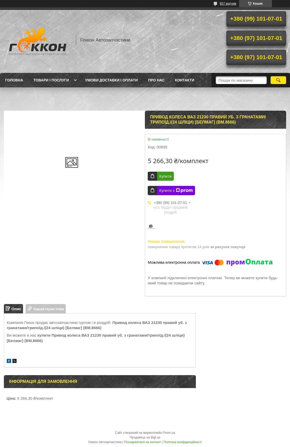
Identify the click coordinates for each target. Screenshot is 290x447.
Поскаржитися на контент (142, 442)
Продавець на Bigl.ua (145, 437)
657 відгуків (228, 3)
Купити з (175, 190)
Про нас (156, 80)
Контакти (184, 80)
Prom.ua (169, 433)
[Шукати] (278, 80)
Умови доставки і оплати (111, 80)
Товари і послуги (51, 80)
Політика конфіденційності (182, 442)
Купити (165, 176)
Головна (14, 80)
